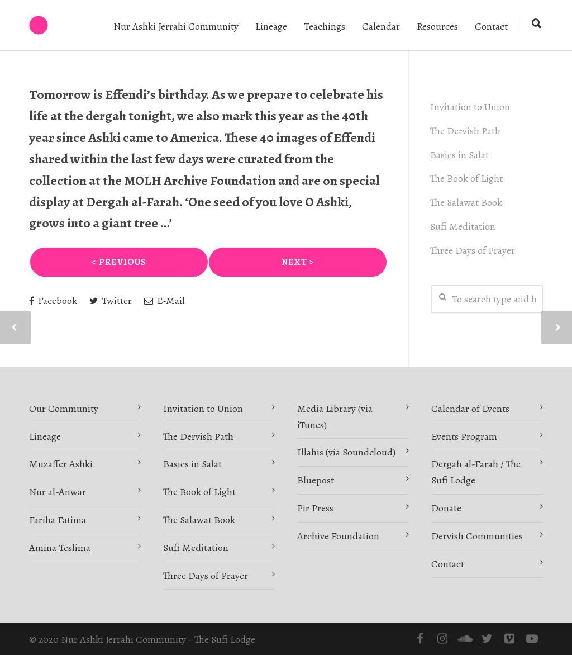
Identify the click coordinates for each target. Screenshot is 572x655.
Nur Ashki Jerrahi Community (176, 26)
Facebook (53, 300)
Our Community (63, 408)
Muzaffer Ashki (61, 464)
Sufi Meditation (464, 226)
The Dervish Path (466, 130)
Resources (437, 26)
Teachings (324, 26)
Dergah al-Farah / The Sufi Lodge (476, 472)
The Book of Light (467, 178)
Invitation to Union (471, 106)
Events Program (464, 436)
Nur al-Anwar (57, 492)
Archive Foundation (338, 536)
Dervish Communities (477, 536)
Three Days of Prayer (473, 250)
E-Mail (164, 300)
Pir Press (315, 508)
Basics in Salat (460, 155)
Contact (491, 26)
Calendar (381, 26)
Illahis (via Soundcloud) (346, 452)
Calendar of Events (470, 408)
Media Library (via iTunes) (335, 416)
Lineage (271, 26)
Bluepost (315, 480)
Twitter (110, 300)
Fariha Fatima (57, 519)
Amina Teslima (59, 547)
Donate (446, 508)
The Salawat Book (467, 202)
